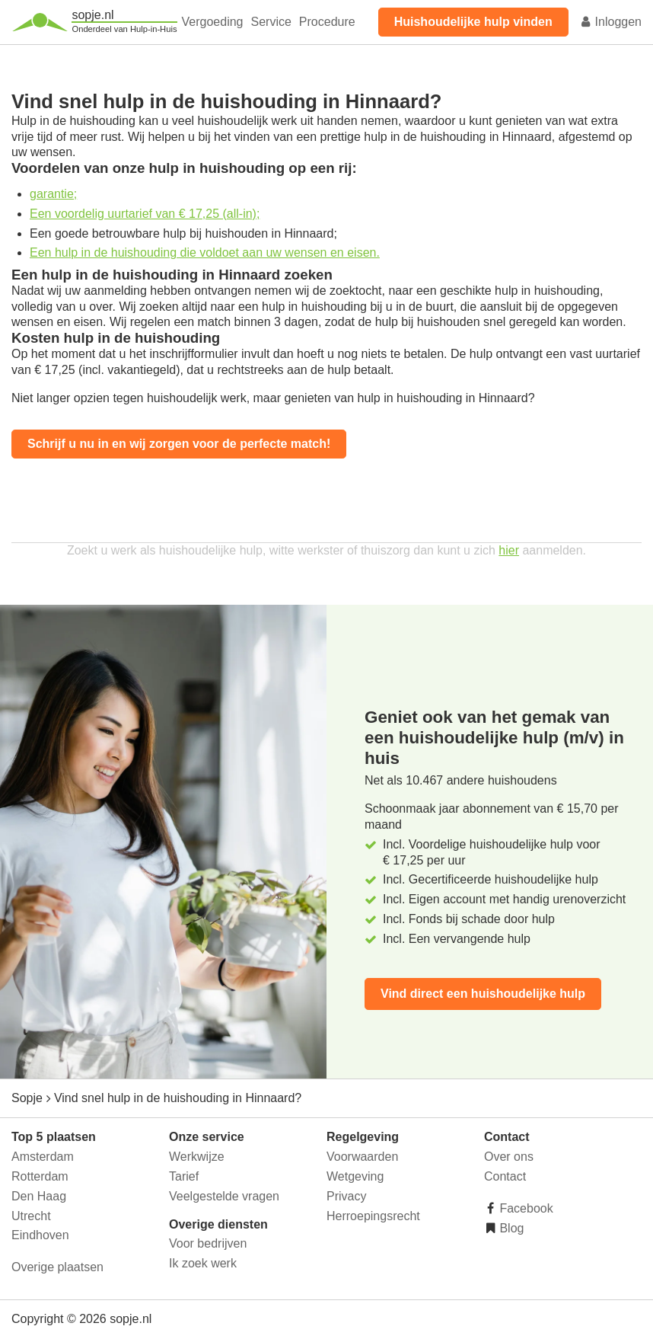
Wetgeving (355, 1176)
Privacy (346, 1196)
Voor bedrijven (208, 1243)
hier (509, 550)
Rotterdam (39, 1176)
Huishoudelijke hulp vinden (473, 21)
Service (271, 21)
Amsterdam (42, 1156)
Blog (510, 1228)
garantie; (53, 193)
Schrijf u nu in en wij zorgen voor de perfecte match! (178, 443)
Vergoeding (213, 21)
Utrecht (31, 1216)
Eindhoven (40, 1235)
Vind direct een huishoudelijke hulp (483, 993)
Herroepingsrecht (373, 1216)
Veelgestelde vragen (224, 1196)
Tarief (184, 1176)
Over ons (509, 1156)
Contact (505, 1176)
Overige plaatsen (57, 1267)
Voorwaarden (362, 1156)
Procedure (327, 21)
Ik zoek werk (203, 1263)
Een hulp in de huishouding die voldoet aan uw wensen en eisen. (205, 252)
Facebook (524, 1208)
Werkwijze (197, 1156)
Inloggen (610, 21)
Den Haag (38, 1196)
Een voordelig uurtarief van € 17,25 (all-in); (145, 213)
